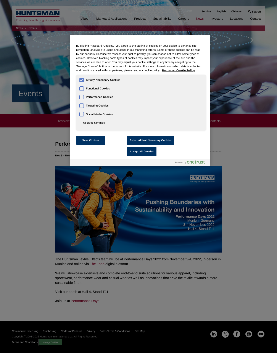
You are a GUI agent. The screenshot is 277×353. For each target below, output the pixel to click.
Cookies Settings (94, 122)
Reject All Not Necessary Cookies (150, 140)
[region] (140, 100)
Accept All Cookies (142, 151)
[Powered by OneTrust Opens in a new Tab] (191, 163)
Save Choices (90, 140)
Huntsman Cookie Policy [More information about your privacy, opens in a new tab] (178, 70)
